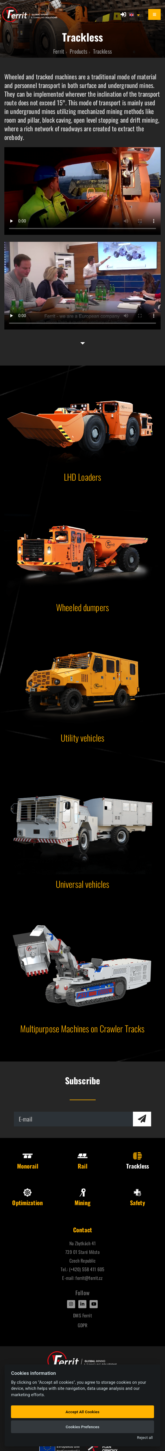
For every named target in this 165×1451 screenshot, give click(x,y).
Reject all (145, 1437)
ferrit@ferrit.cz (89, 1277)
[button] (135, 14)
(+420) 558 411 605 (86, 1269)
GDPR (83, 1325)
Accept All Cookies (82, 1411)
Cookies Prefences (82, 1426)
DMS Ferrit (82, 1315)
